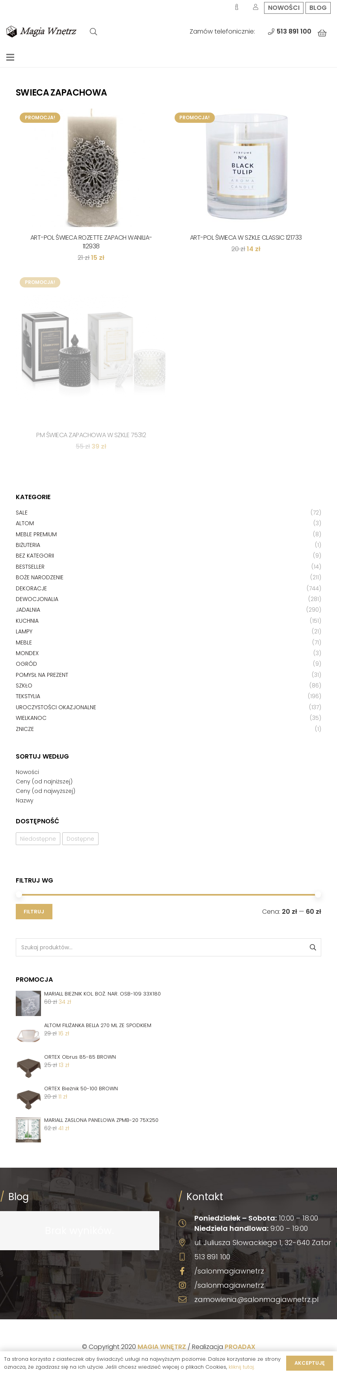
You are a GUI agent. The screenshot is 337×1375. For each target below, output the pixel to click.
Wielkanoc (31, 718)
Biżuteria (28, 545)
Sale (22, 513)
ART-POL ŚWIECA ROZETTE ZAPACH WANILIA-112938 (91, 242)
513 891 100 (212, 1257)
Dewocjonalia (37, 599)
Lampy (24, 631)
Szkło (24, 685)
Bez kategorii (35, 556)
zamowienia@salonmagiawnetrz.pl (256, 1299)
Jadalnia (28, 610)
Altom (25, 523)
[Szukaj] (93, 32)
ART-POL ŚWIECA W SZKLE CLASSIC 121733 (246, 237)
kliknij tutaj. (242, 1367)
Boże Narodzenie (39, 577)
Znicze (25, 729)
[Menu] (10, 57)
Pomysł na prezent (42, 675)
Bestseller (30, 567)
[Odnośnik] (41, 32)
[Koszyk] (322, 33)
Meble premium (36, 534)
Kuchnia (27, 621)
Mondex (27, 653)
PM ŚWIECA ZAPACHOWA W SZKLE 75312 (91, 435)
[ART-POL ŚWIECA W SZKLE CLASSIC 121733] (246, 168)
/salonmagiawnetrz (229, 1271)
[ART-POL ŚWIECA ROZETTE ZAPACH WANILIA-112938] (91, 168)
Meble (24, 642)
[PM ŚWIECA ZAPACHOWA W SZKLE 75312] (91, 349)
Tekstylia (28, 696)
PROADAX (240, 1346)
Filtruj (34, 911)
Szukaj (312, 947)
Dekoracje (31, 588)
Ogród (26, 664)
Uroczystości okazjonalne (56, 707)
